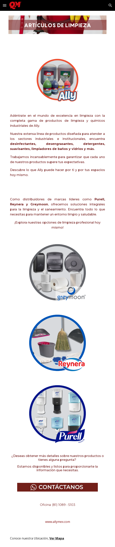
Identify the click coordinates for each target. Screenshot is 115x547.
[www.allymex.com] (57, 521)
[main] (57, 149)
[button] (4, 5)
